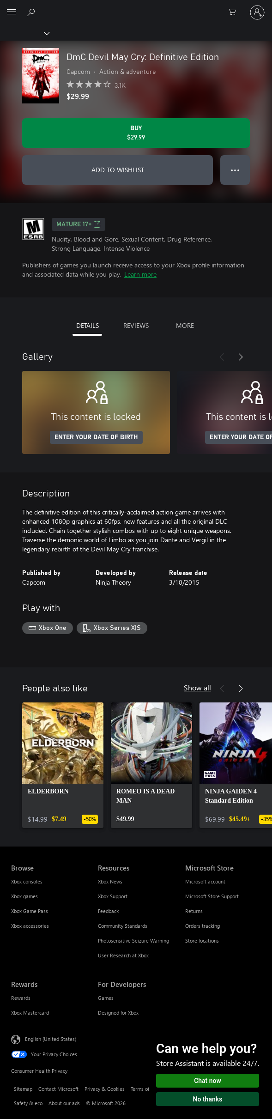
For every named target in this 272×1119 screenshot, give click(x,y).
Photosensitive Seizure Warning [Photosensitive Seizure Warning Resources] (133, 941)
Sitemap (23, 1089)
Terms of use (144, 1089)
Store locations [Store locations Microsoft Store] (202, 941)
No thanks (208, 1099)
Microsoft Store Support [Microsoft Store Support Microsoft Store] (212, 896)
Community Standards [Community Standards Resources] (122, 926)
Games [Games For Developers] (106, 998)
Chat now (207, 1080)
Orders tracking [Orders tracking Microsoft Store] (202, 926)
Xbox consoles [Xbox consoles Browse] (26, 881)
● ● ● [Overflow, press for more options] (235, 169)
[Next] (240, 357)
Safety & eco (28, 1103)
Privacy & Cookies (105, 1089)
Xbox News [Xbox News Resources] (110, 881)
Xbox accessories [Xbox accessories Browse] (30, 926)
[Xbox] (24, 33)
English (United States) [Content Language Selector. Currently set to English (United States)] (50, 1038)
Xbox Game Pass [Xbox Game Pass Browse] (29, 911)
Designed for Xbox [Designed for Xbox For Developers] (118, 1013)
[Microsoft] (136, 6)
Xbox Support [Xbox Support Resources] (112, 896)
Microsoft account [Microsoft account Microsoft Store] (205, 881)
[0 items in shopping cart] (235, 12)
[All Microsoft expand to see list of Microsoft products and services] (11, 12)
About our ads (64, 1103)
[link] (62, 765)
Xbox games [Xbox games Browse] (24, 896)
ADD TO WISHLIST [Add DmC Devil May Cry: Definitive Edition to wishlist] (117, 169)
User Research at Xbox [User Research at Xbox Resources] (123, 955)
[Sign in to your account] (257, 12)
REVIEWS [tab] (136, 325)
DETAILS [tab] (87, 325)
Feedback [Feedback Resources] (108, 911)
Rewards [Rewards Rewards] (20, 998)
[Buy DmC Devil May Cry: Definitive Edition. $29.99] (136, 133)
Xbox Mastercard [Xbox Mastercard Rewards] (30, 1013)
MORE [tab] (185, 325)
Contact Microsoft (58, 1089)
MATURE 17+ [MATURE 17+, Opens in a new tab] (78, 224)
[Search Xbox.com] (32, 12)
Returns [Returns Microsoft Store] (194, 911)
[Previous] (222, 357)
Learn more (140, 274)
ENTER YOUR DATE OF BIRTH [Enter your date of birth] (96, 437)
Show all (197, 687)
